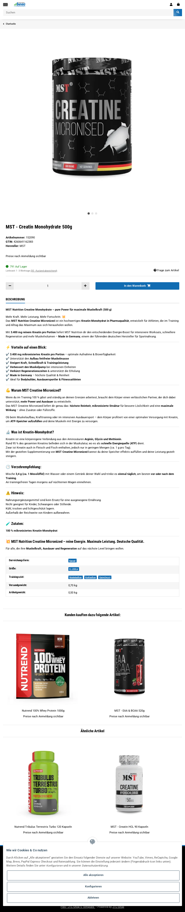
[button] (171, 4)
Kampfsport (104, 577)
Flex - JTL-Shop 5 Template (78, 907)
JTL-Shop (118, 907)
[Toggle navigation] (5, 4)
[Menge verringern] (10, 285)
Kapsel (72, 560)
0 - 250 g (73, 569)
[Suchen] (88, 12)
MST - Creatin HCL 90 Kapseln (129, 826)
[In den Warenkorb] (137, 285)
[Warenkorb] (178, 4)
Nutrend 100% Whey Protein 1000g (43, 710)
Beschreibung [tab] (15, 299)
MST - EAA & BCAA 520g (129, 710)
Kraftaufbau (90, 577)
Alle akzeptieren (93, 875)
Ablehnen (93, 897)
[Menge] (48, 285)
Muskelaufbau (75, 577)
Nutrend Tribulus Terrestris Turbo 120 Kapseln (43, 826)
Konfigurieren (93, 886)
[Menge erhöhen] (85, 285)
